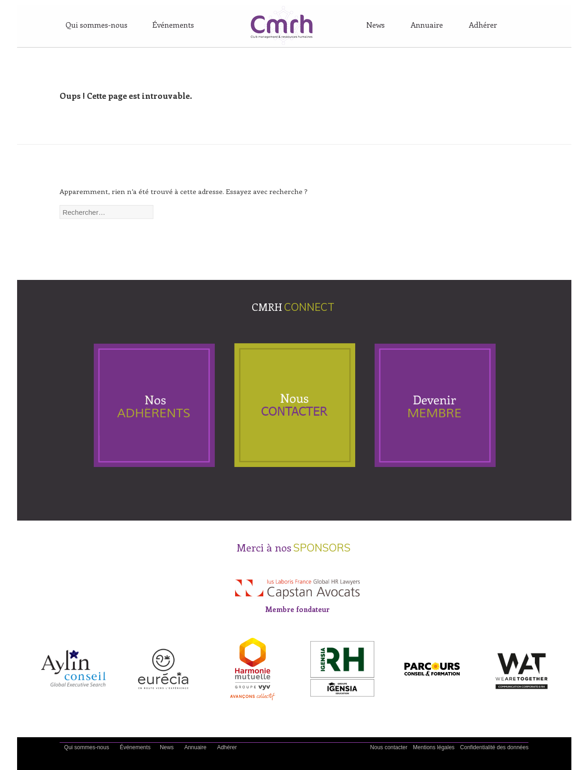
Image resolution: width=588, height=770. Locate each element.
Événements (173, 24)
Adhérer (483, 24)
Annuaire (427, 24)
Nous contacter (388, 747)
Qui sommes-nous (96, 24)
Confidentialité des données (494, 747)
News (375, 24)
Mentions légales (434, 747)
